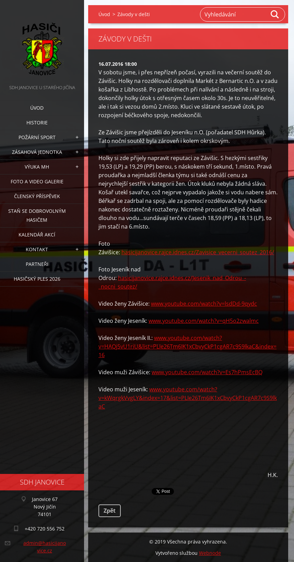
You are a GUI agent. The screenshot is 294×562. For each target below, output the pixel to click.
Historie (37, 122)
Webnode (210, 553)
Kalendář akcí (37, 234)
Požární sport (37, 137)
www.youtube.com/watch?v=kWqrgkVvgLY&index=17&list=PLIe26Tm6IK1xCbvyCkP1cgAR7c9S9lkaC (187, 398)
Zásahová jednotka (37, 152)
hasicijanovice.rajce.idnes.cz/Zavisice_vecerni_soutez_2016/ (197, 252)
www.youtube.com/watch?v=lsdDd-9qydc (204, 303)
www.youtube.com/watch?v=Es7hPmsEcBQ (207, 372)
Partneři (37, 264)
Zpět (110, 510)
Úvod (37, 108)
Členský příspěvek (37, 196)
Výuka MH (37, 166)
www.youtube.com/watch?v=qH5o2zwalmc (204, 321)
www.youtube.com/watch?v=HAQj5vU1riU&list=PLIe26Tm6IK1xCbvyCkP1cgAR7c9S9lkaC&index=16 (187, 346)
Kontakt (37, 249)
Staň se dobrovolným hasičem (37, 215)
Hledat (275, 14)
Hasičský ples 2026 (37, 279)
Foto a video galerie (37, 181)
